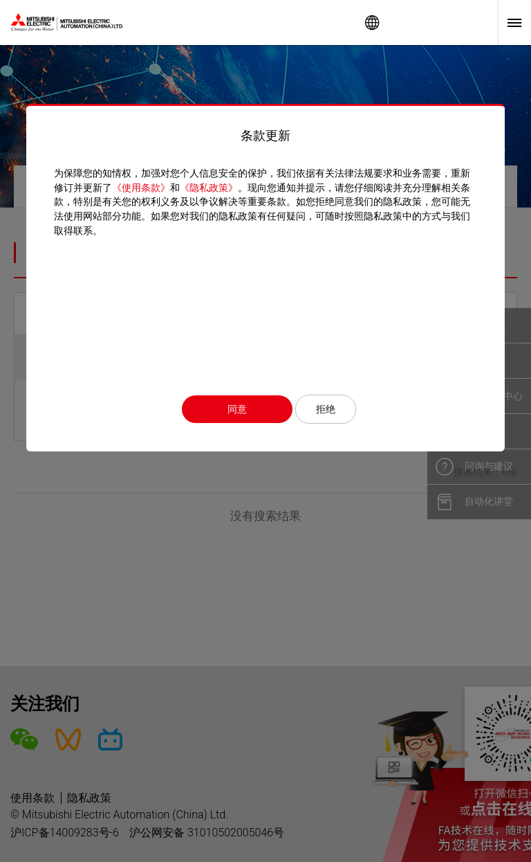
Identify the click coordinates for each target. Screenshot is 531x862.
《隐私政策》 (209, 187)
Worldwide (372, 22)
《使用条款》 (141, 187)
